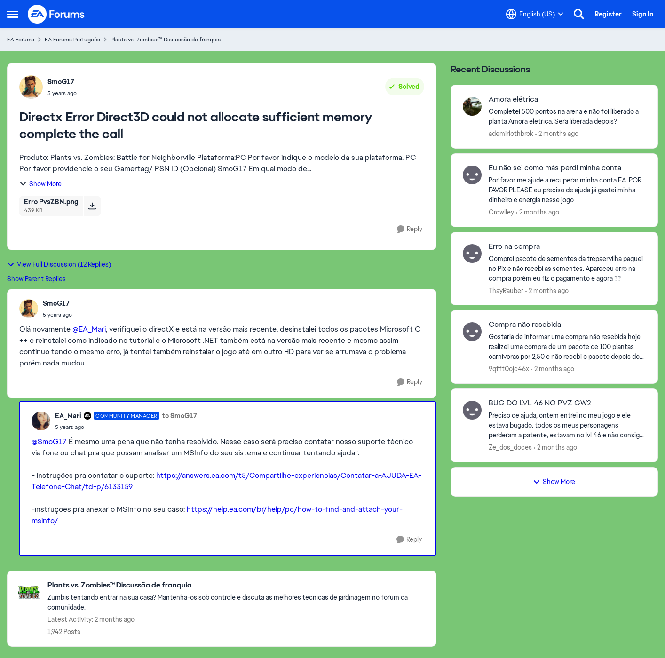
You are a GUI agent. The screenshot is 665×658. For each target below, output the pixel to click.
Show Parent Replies (36, 279)
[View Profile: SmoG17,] (31, 87)
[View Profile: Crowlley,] (472, 175)
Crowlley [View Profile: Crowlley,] (501, 212)
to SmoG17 (179, 416)
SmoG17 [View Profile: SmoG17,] (61, 82)
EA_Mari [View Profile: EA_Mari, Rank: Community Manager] (68, 416)
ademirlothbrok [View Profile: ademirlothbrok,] (511, 133)
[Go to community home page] (56, 14)
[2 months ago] (556, 134)
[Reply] (409, 229)
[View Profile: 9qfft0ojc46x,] (472, 331)
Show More (40, 184)
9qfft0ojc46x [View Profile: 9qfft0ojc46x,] (509, 369)
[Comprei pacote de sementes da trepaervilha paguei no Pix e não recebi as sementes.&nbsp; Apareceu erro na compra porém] (567, 268)
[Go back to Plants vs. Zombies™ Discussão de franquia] (237, 585)
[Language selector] (535, 14)
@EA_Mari (89, 329)
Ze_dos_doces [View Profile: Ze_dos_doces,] (510, 447)
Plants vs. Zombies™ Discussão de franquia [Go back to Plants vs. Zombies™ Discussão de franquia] (166, 39)
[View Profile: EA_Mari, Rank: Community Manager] (41, 421)
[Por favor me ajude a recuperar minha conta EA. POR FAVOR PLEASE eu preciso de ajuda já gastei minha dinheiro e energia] (567, 190)
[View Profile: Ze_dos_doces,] (472, 410)
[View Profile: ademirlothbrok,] (472, 106)
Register (608, 14)
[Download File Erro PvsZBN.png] (92, 206)
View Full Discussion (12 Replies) (59, 264)
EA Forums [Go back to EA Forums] (20, 39)
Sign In (642, 14)
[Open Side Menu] (12, 14)
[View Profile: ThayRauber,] (472, 253)
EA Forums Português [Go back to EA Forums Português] (72, 39)
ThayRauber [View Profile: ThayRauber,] (506, 290)
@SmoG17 (49, 441)
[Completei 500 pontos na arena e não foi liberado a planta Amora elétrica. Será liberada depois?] (567, 117)
